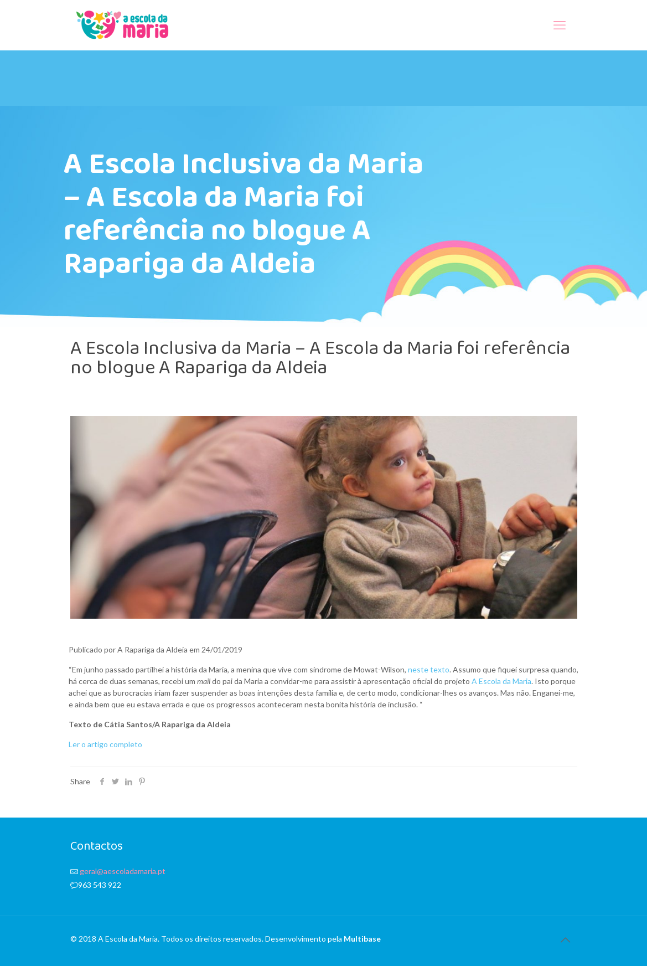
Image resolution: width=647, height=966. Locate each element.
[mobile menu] (559, 25)
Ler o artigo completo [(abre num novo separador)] (105, 744)
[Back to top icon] (565, 939)
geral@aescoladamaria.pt (122, 871)
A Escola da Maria (501, 681)
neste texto (428, 669)
